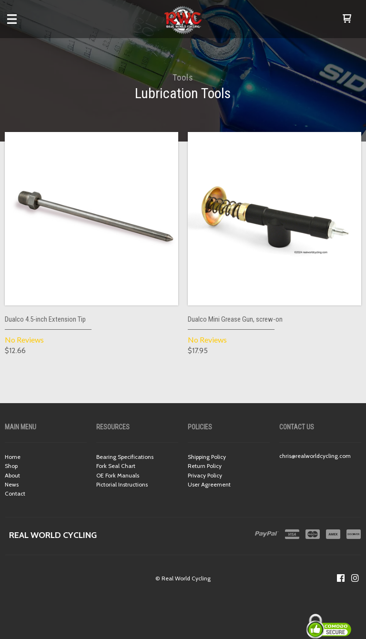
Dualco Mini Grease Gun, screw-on (235, 319)
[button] (347, 19)
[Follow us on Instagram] (355, 578)
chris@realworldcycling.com (315, 455)
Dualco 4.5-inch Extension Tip (45, 319)
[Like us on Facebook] (341, 578)
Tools (183, 77)
